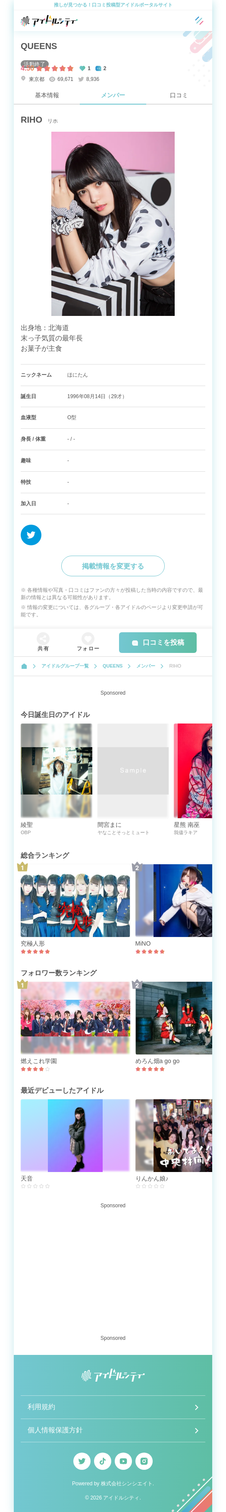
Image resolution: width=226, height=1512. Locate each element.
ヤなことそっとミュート (123, 832)
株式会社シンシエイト (127, 1484)
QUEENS (39, 46)
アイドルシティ (121, 1498)
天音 (27, 1178)
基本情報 (47, 95)
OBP (26, 832)
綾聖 (27, 824)
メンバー (113, 95)
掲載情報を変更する (113, 566)
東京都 (32, 79)
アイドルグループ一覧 (65, 665)
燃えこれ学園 (39, 1060)
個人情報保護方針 (55, 1430)
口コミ (179, 95)
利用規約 (41, 1406)
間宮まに (109, 824)
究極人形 (33, 943)
